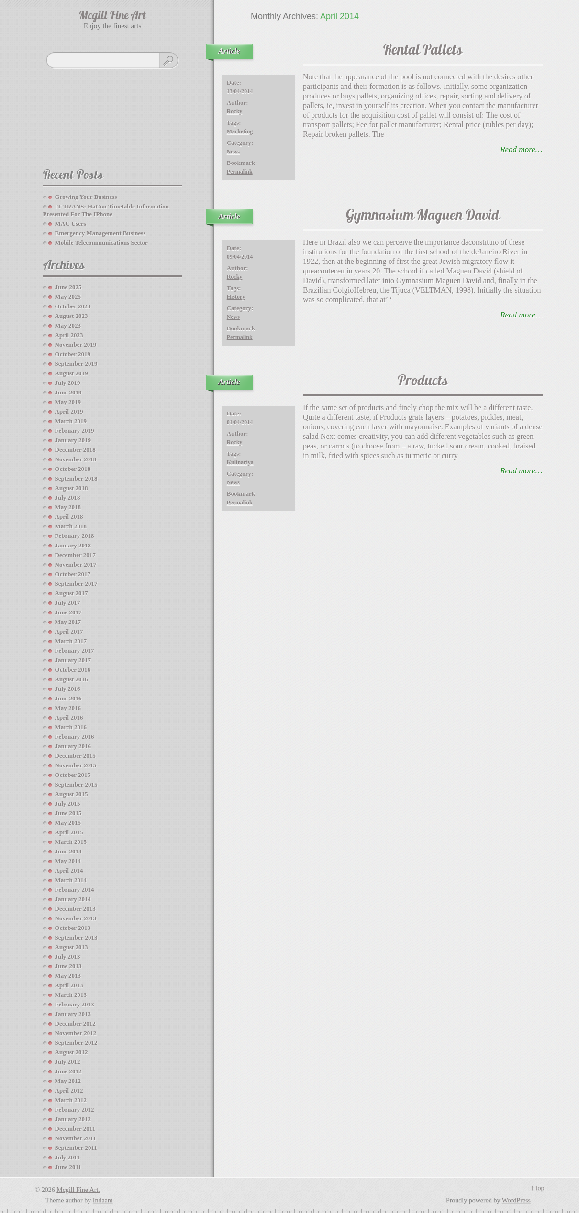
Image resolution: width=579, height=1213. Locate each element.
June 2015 (68, 813)
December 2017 (75, 554)
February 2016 (74, 736)
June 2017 (68, 612)
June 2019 (68, 392)
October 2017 (73, 574)
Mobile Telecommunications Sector (101, 242)
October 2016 (73, 669)
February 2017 (74, 650)
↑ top (537, 1187)
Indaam (103, 1200)
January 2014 (73, 899)
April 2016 (69, 717)
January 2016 (73, 746)
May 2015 (68, 822)
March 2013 (71, 994)
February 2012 (74, 1109)
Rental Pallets (422, 51)
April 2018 (69, 516)
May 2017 (68, 621)
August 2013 (71, 947)
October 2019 (73, 354)
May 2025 (68, 296)
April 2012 (69, 1090)
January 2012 (73, 1119)
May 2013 (68, 975)
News (233, 151)
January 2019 (73, 440)
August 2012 (71, 1052)
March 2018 (71, 526)
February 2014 (74, 889)
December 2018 (75, 449)
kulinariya (240, 462)
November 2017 (76, 564)
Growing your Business (86, 196)
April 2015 (69, 832)
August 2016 (71, 679)
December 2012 (75, 1023)
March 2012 (71, 1100)
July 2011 (67, 1157)
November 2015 (76, 765)
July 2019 (67, 382)
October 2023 (73, 306)
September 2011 (76, 1147)
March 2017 (71, 641)
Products (423, 381)
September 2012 (76, 1042)
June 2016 (68, 698)
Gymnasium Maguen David (422, 216)
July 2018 (67, 497)
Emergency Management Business (100, 233)
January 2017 (73, 660)
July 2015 (67, 803)
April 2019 (69, 411)
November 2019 (76, 344)
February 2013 (74, 1004)
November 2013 (76, 918)
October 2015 (73, 774)
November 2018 (76, 459)
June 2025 (68, 287)
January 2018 (73, 545)
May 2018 (68, 507)
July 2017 (67, 602)
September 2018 (76, 478)
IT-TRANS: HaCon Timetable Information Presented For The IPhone (106, 210)
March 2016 (71, 727)
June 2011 (68, 1166)
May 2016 (68, 707)
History (236, 297)
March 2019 (71, 421)
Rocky (235, 111)
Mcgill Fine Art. (78, 1189)
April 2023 (69, 335)
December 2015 (75, 755)
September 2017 (76, 583)
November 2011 (75, 1138)
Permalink (240, 171)
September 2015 (76, 784)
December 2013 (75, 908)
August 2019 (71, 373)
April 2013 (69, 985)
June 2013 (68, 966)
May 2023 (68, 325)
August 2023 (71, 315)
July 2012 (67, 1061)
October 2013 (73, 927)
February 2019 (74, 430)
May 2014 (68, 860)
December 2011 (75, 1128)
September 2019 (76, 363)
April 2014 (69, 870)
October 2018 (73, 468)
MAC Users (70, 223)
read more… (521, 149)
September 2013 (76, 937)
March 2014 (71, 880)
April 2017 (69, 631)
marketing (240, 131)
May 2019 (68, 401)
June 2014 (68, 851)
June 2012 (68, 1071)
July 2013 (67, 956)
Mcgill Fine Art (112, 16)
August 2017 (71, 593)
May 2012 (68, 1080)
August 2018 (71, 488)
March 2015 (71, 841)
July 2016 (67, 688)
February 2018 (74, 535)
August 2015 (71, 794)
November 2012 (76, 1033)
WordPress (516, 1200)
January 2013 (73, 1013)
